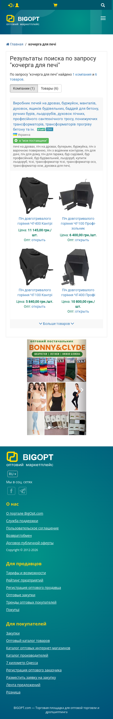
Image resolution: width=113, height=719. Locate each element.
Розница (13, 692)
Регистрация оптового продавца (33, 587)
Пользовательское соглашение (32, 528)
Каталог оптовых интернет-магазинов (38, 648)
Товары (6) (49, 88)
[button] (31, 387)
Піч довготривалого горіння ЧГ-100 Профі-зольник (78, 223)
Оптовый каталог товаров (28, 640)
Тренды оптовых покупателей (31, 602)
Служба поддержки (22, 520)
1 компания (82, 74)
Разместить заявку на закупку (31, 677)
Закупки (13, 633)
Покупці (12, 609)
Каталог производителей (27, 655)
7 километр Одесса (22, 662)
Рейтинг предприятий (24, 580)
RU (12, 473)
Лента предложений (23, 684)
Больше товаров (56, 324)
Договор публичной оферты (30, 542)
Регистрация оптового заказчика (34, 670)
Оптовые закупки (20, 595)
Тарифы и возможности (26, 572)
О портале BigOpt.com (24, 513)
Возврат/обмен (19, 535)
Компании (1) (24, 88)
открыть (39, 240)
